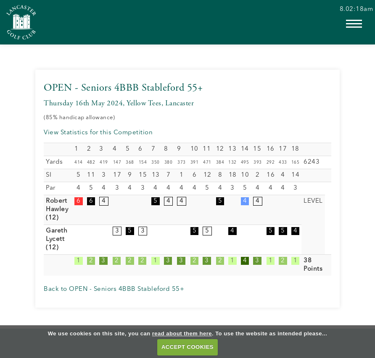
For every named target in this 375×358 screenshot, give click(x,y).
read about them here (182, 333)
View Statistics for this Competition (98, 133)
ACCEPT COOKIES (187, 347)
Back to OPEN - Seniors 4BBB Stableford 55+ (114, 289)
